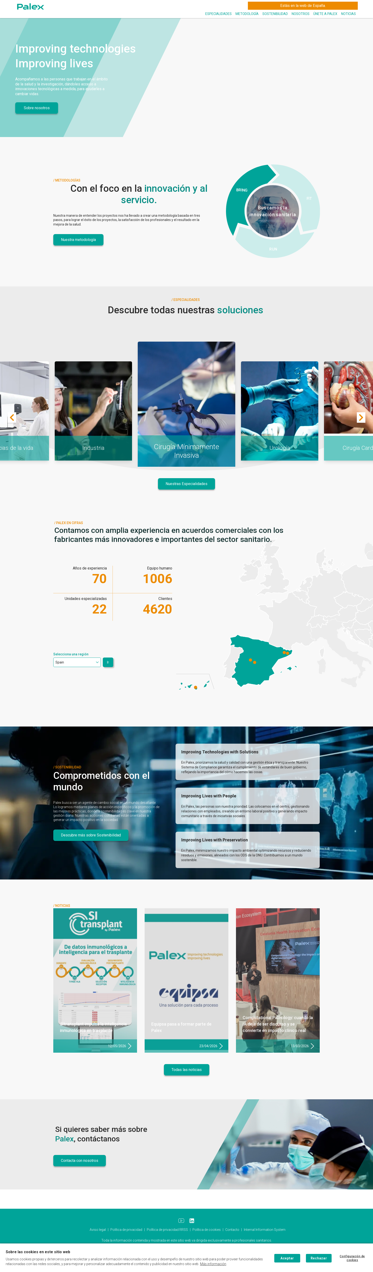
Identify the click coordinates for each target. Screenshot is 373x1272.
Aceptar (287, 1258)
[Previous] (12, 417)
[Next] (361, 417)
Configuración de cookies (352, 1258)
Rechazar (319, 1258)
